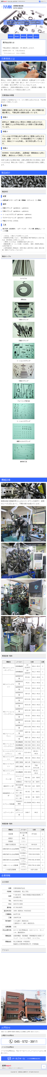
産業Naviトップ (5, 1068)
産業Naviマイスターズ (13, 1068)
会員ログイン (42, 1)
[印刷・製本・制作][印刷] (12, 1)
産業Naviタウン (21, 1068)
